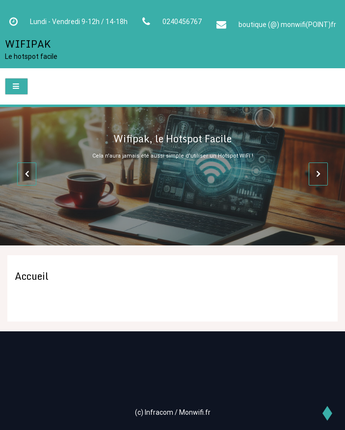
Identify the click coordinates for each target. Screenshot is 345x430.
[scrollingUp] (326, 413)
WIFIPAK (28, 44)
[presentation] (26, 174)
